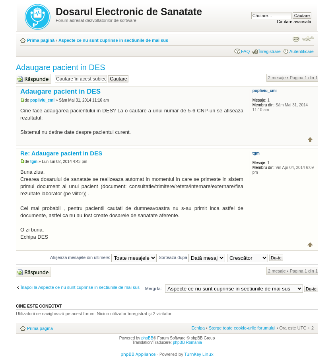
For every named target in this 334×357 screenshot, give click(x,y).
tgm (33, 161)
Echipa (198, 328)
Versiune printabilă (295, 38)
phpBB (147, 338)
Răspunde (33, 79)
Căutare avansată (294, 21)
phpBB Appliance (137, 354)
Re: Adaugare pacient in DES (61, 153)
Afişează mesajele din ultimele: (103, 257)
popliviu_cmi (42, 100)
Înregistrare (269, 51)
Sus (310, 139)
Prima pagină (40, 40)
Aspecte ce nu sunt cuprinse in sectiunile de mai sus (113, 40)
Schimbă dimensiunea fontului (308, 38)
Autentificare (301, 51)
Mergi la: (153, 288)
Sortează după (192, 257)
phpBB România (187, 342)
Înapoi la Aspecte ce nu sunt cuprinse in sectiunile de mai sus (80, 287)
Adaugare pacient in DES (60, 67)
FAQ (245, 51)
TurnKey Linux (199, 354)
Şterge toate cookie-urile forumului (242, 328)
